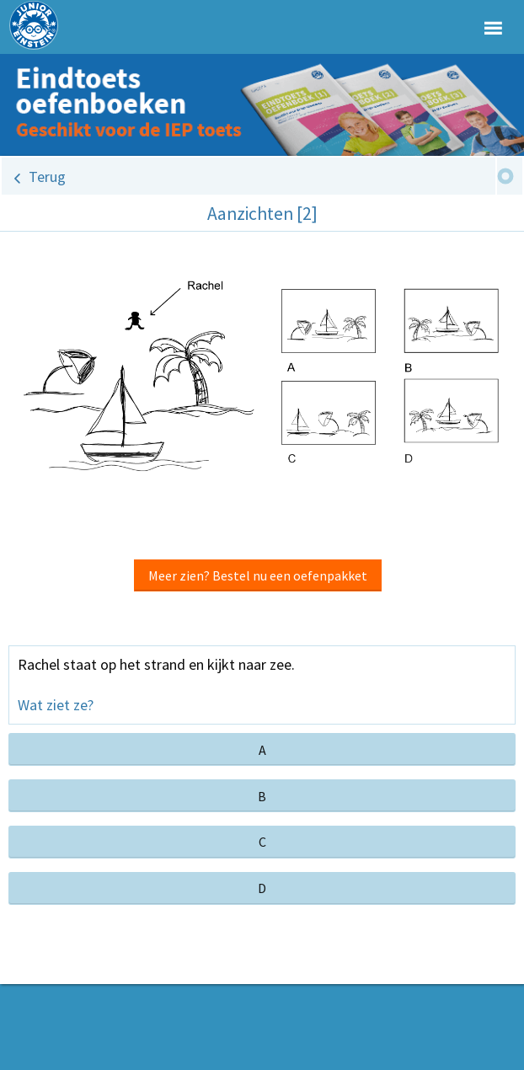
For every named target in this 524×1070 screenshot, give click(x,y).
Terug (47, 176)
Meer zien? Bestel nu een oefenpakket (257, 575)
